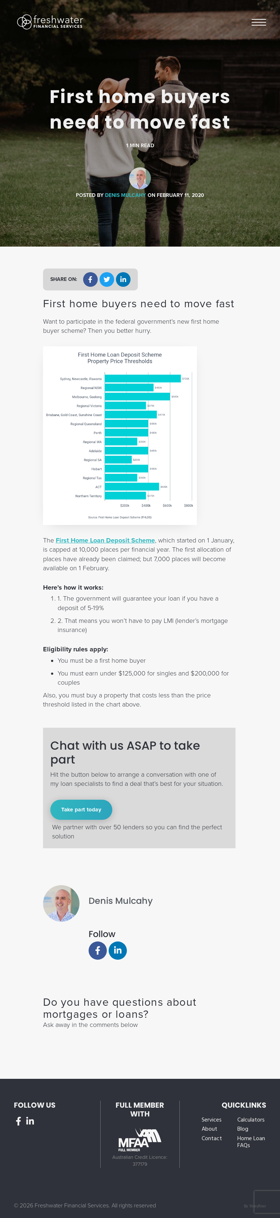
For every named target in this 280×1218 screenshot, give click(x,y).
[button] (90, 279)
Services (212, 1120)
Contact (212, 1138)
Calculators (251, 1120)
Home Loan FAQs (251, 1142)
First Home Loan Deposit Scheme (105, 540)
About (209, 1129)
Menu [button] (259, 22)
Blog (242, 1129)
